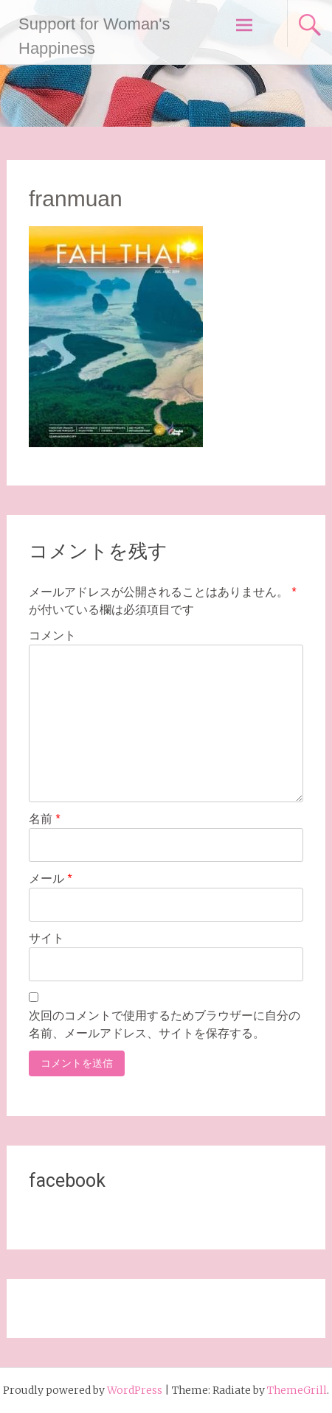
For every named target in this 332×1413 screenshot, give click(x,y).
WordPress (134, 1390)
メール (50, 878)
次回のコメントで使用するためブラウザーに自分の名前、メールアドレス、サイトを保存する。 (164, 1024)
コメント (52, 635)
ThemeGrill (297, 1390)
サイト (46, 938)
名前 (44, 819)
